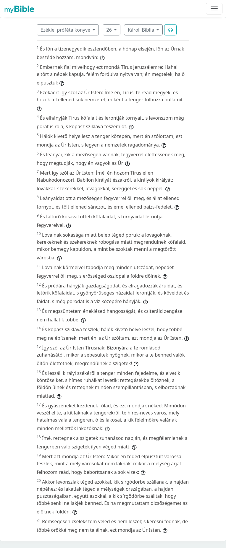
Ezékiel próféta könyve (66, 30)
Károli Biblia (141, 30)
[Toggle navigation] (214, 8)
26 (109, 30)
